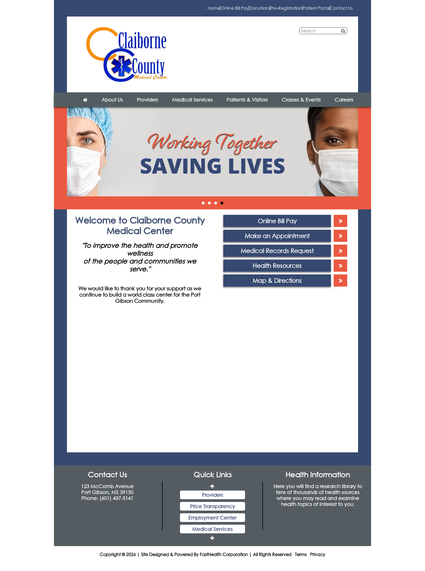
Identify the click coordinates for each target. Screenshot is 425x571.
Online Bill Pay (152, 11)
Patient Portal (289, 11)
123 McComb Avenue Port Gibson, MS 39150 (107, 495)
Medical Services (192, 105)
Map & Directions (277, 286)
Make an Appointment (277, 241)
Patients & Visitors (247, 105)
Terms (301, 560)
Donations (195, 11)
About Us (112, 105)
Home (114, 11)
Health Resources (277, 271)
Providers (147, 105)
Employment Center (212, 523)
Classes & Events (301, 105)
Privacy (317, 560)
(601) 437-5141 (116, 504)
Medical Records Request (277, 256)
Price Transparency (212, 512)
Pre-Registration (240, 11)
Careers (344, 105)
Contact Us (332, 11)
